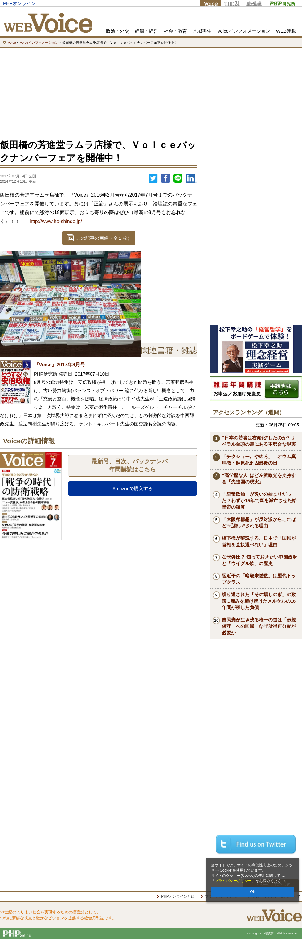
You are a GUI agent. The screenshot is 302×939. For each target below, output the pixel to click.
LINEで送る (177, 178)
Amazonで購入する (132, 488)
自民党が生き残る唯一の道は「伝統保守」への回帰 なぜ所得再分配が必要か (259, 626)
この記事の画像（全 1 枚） (104, 238)
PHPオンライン (19, 3)
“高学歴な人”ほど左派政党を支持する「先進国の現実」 (259, 478)
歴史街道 (254, 3)
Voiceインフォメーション (243, 31)
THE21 (232, 3)
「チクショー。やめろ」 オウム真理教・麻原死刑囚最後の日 (259, 459)
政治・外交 (117, 31)
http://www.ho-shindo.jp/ (56, 221)
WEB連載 (286, 31)
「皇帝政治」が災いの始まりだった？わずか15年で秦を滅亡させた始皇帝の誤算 (259, 500)
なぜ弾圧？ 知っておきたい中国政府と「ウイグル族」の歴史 (259, 560)
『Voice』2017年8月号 (59, 364)
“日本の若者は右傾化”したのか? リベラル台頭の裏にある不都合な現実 (259, 441)
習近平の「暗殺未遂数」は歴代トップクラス (259, 579)
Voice (210, 3)
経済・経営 (146, 31)
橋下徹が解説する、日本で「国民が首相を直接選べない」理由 (259, 541)
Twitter (153, 178)
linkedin (191, 178)
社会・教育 (175, 31)
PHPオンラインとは (178, 896)
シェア (165, 178)
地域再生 (202, 31)
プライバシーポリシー (233, 881)
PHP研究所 (282, 3)
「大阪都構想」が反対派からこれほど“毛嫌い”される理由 (259, 522)
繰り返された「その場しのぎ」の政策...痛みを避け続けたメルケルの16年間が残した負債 (259, 601)
